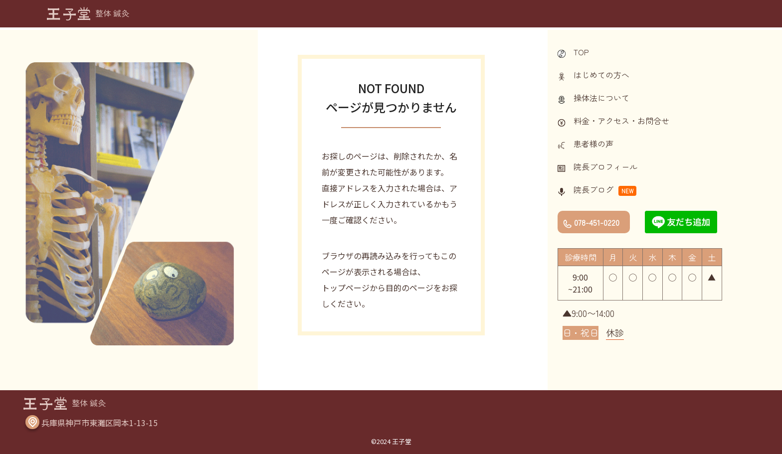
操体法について (601, 98)
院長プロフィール (605, 166)
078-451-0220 (596, 222)
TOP (581, 52)
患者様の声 (593, 144)
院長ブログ (593, 189)
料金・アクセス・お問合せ (621, 121)
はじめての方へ (601, 75)
